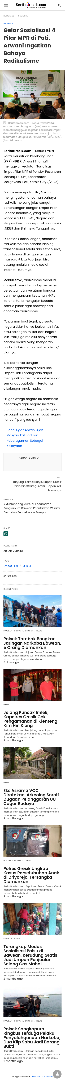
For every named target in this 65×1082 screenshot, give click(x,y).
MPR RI (27, 566)
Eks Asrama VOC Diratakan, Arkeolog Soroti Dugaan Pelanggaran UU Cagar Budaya (31, 797)
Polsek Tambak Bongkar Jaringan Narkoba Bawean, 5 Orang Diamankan (32, 643)
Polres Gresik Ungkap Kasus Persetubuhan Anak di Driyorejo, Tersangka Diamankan (31, 875)
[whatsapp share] (5, 533)
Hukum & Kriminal (24, 631)
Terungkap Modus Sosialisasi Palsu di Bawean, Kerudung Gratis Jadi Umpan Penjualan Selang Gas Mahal (30, 955)
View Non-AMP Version (42, 1076)
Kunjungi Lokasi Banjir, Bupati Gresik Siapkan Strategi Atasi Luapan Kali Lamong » (37, 486)
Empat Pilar (10, 566)
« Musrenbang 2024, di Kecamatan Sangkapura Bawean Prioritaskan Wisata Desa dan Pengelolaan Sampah (31, 508)
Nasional (23, 16)
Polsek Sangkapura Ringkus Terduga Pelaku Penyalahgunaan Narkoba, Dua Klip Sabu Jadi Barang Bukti (31, 1037)
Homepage (8, 16)
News (39, 631)
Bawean (7, 631)
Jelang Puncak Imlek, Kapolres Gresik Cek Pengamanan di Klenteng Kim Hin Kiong (30, 719)
